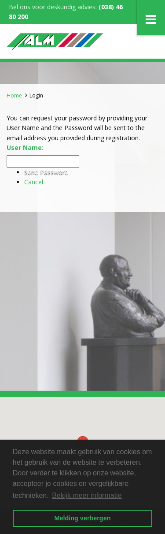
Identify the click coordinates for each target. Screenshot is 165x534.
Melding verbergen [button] (83, 518)
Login (36, 95)
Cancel (33, 182)
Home (14, 95)
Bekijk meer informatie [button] (86, 495)
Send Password (46, 172)
